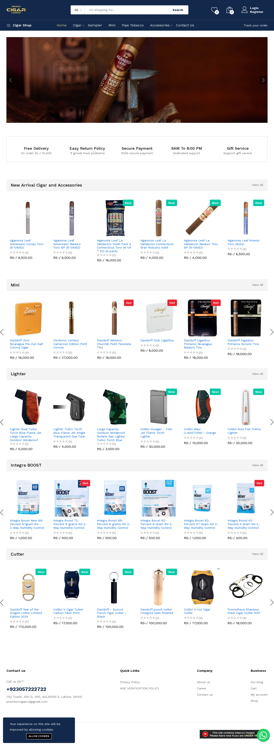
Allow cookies (39, 736)
